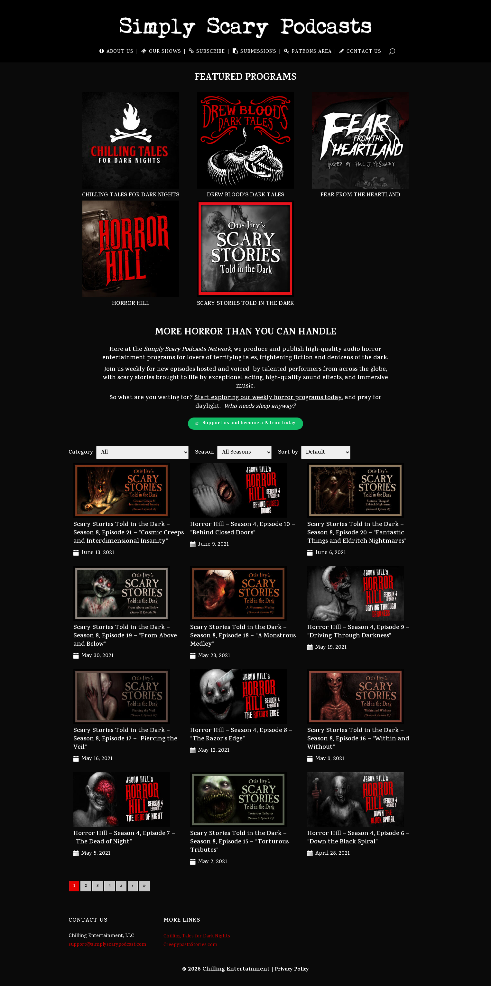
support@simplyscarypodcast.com (107, 944)
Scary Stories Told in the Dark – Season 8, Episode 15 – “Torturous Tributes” (239, 842)
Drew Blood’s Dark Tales (245, 195)
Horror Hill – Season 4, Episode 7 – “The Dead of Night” (124, 838)
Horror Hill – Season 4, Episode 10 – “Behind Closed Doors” (242, 529)
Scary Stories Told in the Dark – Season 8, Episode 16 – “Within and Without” (358, 739)
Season (204, 452)
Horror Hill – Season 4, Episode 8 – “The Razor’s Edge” (241, 735)
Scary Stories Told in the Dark (245, 304)
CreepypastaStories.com (190, 945)
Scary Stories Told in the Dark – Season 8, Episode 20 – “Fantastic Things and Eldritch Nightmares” (356, 533)
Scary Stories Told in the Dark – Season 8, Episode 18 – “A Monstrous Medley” (243, 636)
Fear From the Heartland (360, 195)
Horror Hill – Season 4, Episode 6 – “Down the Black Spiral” (358, 838)
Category (81, 452)
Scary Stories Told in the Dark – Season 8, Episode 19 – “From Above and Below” (125, 636)
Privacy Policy (292, 969)
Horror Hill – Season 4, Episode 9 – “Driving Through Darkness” (358, 632)
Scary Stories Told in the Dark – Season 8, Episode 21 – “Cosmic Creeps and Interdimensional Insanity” (128, 533)
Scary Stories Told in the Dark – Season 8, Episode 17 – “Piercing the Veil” (125, 739)
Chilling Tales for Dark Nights (130, 195)
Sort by (288, 452)
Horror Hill (130, 304)
